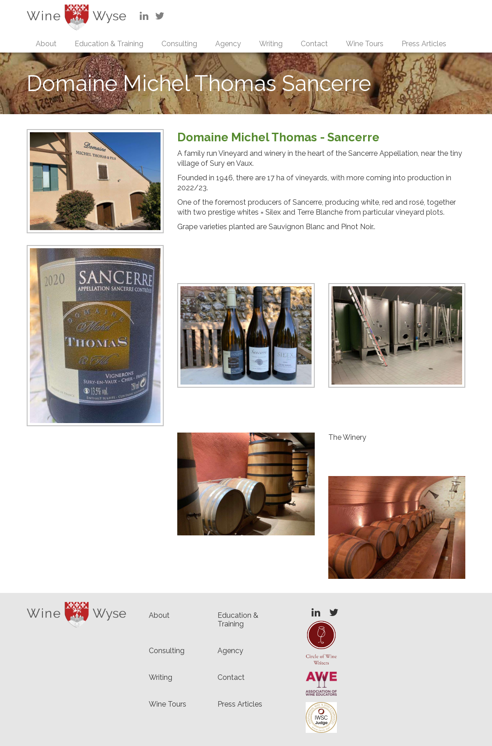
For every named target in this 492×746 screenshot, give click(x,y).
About (46, 43)
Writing (271, 43)
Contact (314, 43)
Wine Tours (364, 43)
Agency (228, 43)
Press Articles (424, 43)
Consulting (179, 43)
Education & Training (109, 43)
